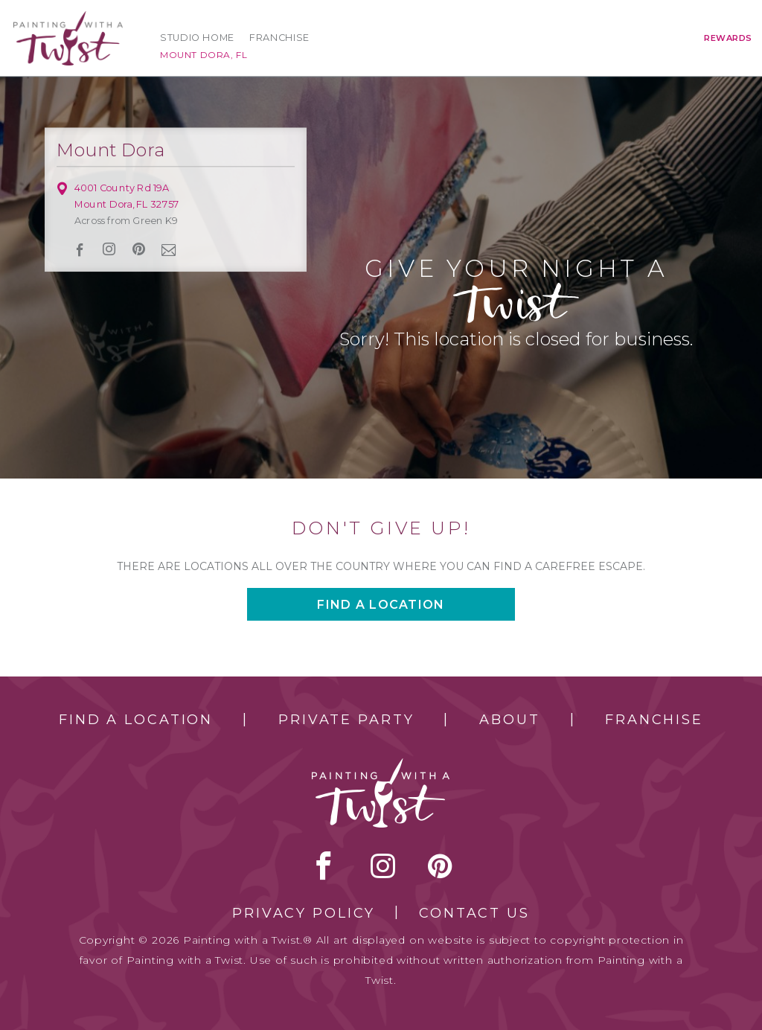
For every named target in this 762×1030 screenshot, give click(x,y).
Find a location (380, 605)
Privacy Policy (303, 913)
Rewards (728, 38)
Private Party (346, 719)
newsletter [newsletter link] (168, 249)
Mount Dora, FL (203, 54)
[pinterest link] (138, 249)
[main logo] (68, 17)
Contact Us (474, 913)
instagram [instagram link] (109, 249)
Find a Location (136, 719)
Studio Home (197, 37)
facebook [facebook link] (80, 249)
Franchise (279, 37)
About (509, 719)
